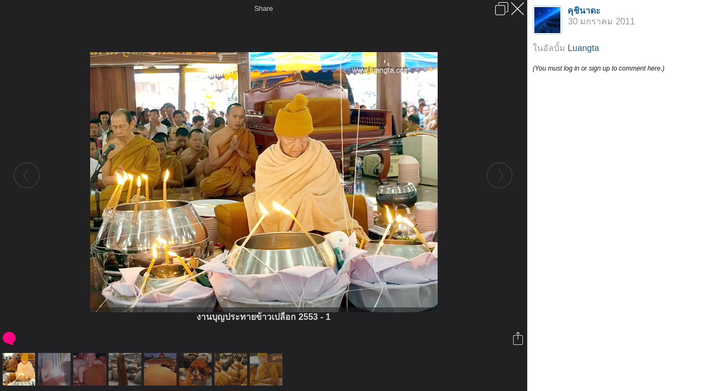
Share (263, 8)
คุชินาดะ (584, 10)
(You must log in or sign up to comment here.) (599, 68)
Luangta (583, 48)
